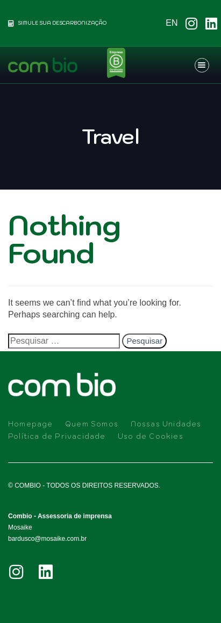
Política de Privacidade (57, 436)
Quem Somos (91, 424)
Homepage (30, 424)
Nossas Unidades (166, 424)
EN (171, 22)
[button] (203, 65)
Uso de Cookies (150, 436)
